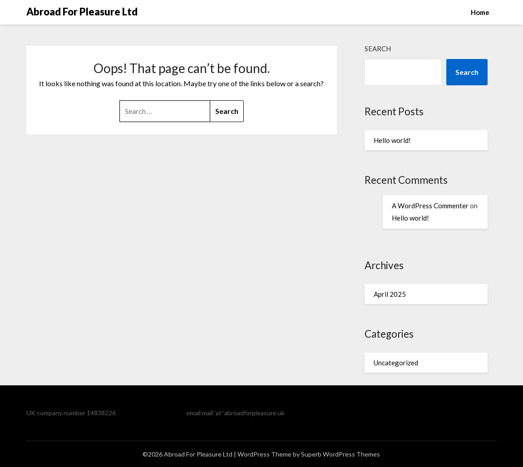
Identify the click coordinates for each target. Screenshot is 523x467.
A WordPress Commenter (430, 206)
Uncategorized (396, 363)
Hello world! (392, 140)
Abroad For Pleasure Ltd (82, 11)
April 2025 (390, 294)
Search (378, 48)
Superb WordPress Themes (340, 454)
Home (480, 12)
